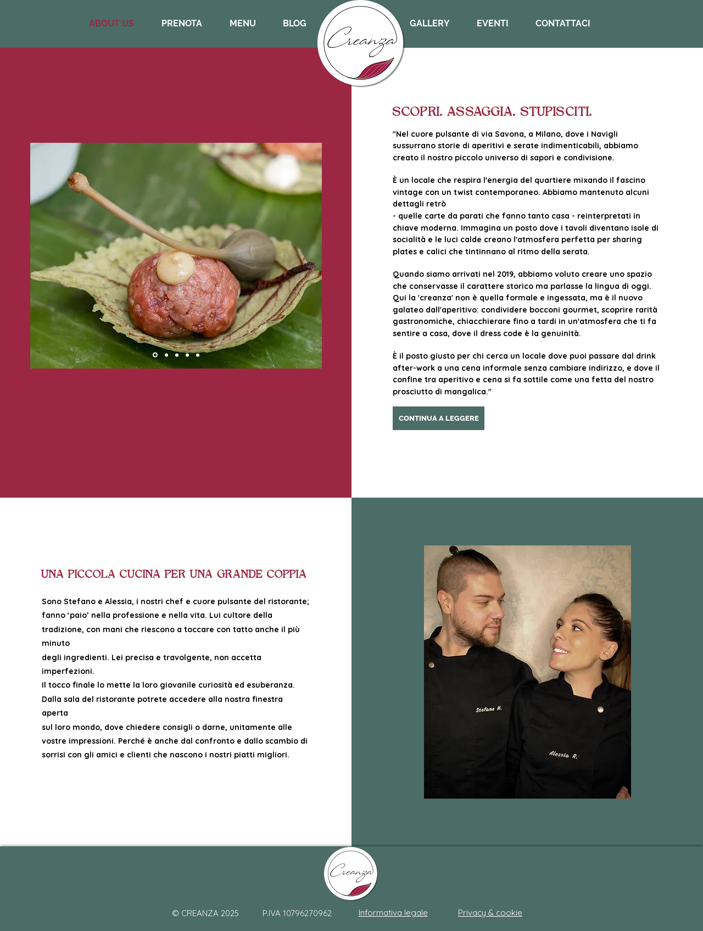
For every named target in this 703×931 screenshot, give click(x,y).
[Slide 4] (155, 355)
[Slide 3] (187, 354)
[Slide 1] (176, 354)
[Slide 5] (197, 354)
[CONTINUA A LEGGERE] (438, 418)
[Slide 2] (166, 354)
